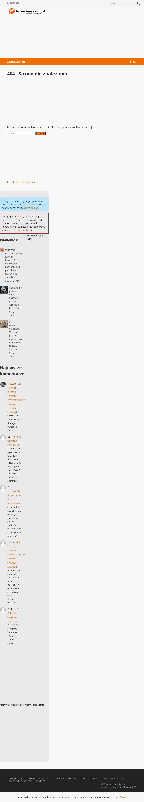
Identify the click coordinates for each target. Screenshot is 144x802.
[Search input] (123, 3)
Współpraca (58, 778)
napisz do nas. (30, 207)
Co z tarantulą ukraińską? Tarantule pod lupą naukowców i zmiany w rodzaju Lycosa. (15, 335)
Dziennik (30, 778)
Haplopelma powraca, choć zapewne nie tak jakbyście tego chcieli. (15, 298)
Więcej (123, 796)
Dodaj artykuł (14, 778)
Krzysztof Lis (14, 383)
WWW (104, 778)
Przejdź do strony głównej (21, 181)
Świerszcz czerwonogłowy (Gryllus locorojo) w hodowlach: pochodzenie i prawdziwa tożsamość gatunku (13, 263)
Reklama (72, 778)
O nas (83, 778)
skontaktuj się (20, 230)
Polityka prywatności (20, 781)
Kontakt (40, 781)
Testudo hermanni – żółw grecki (14, 440)
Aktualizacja (106, 787)
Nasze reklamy (118, 778)
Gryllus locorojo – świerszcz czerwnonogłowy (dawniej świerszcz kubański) (16, 400)
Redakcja (43, 778)
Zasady (94, 778)
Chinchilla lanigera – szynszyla (12, 617)
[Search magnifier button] (138, 3)
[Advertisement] (91, 33)
